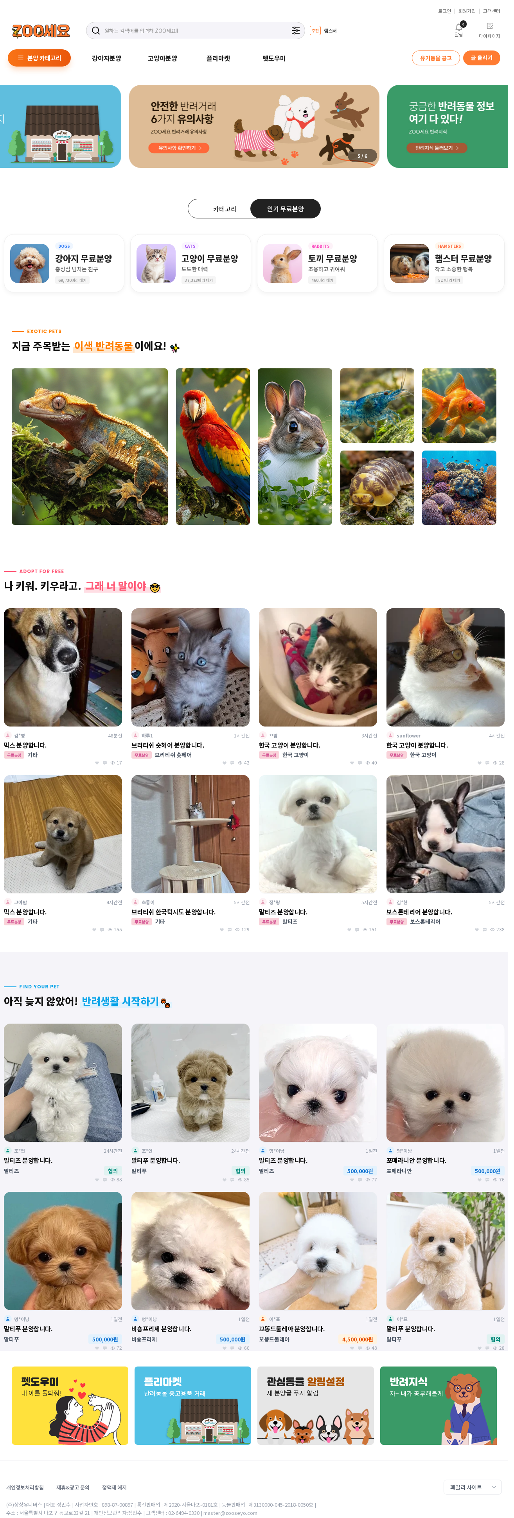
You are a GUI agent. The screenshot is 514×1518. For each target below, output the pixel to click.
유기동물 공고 (436, 58)
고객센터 (491, 11)
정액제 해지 (114, 1487)
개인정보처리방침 (25, 1487)
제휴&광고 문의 (73, 1487)
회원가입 (467, 11)
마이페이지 (489, 30)
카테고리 (225, 208)
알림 (459, 30)
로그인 (444, 11)
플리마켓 (218, 58)
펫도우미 (274, 58)
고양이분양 (162, 58)
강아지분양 (106, 58)
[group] (323, 30)
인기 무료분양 (285, 208)
